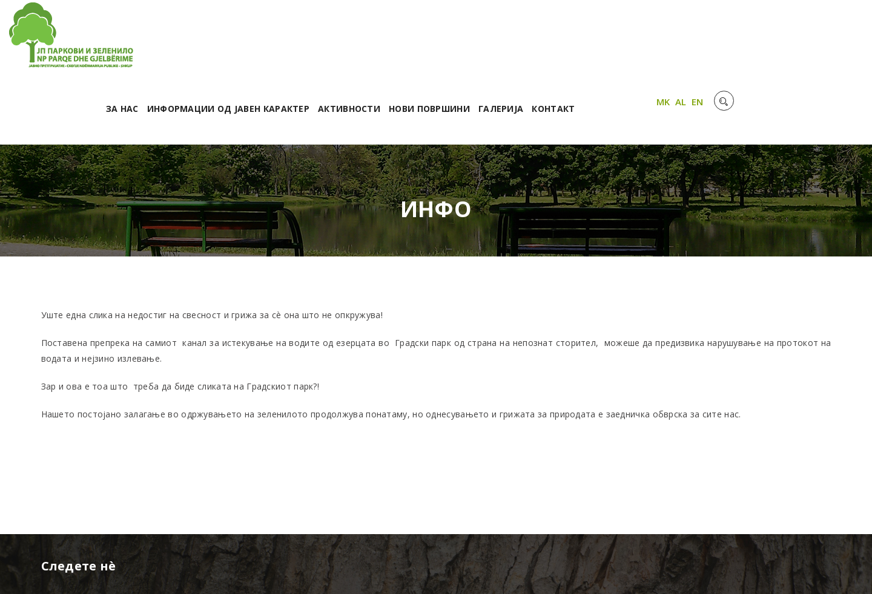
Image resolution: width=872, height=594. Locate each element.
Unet (185, 569)
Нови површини (583, 41)
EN (829, 38)
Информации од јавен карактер (383, 41)
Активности (503, 41)
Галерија (655, 41)
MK (795, 38)
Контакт (707, 41)
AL (812, 38)
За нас (276, 41)
